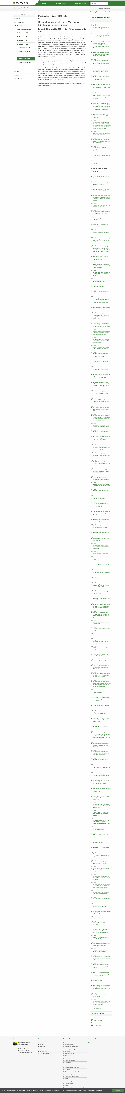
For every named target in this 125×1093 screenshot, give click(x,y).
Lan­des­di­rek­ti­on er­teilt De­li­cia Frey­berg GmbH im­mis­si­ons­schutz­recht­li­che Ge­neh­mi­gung (101, 141)
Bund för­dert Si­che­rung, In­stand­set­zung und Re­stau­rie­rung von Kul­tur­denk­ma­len (101, 401)
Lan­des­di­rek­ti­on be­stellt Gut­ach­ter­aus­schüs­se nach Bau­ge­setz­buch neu (101, 393)
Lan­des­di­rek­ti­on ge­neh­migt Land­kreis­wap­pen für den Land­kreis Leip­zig (101, 149)
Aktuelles (17, 18)
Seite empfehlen (92, 1039)
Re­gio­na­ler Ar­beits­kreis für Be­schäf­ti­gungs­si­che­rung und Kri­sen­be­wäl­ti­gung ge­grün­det (101, 790)
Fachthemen (18, 79)
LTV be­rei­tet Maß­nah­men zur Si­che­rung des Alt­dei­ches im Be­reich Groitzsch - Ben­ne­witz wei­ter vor (101, 376)
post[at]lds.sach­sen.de (26, 1052)
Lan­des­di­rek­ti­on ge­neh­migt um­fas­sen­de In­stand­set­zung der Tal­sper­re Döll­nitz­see (101, 878)
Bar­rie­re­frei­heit (43, 1051)
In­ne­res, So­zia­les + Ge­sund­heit (72, 1067)
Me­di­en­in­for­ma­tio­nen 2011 (25, 51)
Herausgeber (16, 1039)
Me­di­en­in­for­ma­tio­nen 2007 (25, 66)
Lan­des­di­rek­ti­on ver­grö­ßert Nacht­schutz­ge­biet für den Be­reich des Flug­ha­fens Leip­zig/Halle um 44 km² (101, 325)
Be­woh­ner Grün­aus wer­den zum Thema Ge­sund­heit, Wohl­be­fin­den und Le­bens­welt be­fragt (101, 355)
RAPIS (66, 1078)
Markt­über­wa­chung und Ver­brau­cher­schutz (74, 1087)
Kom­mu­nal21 (68, 1069)
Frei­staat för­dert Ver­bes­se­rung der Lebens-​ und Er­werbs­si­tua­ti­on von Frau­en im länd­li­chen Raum (101, 232)
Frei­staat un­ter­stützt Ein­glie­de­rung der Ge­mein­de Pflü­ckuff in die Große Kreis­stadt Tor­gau (101, 806)
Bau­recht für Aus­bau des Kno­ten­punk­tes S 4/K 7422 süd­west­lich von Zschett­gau (101, 116)
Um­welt (66, 1085)
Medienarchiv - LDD (22, 40)
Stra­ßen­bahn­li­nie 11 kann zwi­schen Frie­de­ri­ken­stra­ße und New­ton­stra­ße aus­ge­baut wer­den (101, 266)
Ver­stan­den (118, 1090)
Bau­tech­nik (67, 1051)
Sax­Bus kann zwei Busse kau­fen (100, 553)
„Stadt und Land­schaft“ (98, 286)
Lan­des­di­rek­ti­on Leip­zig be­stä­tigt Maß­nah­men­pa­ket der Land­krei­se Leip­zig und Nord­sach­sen (101, 753)
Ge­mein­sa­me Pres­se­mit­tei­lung (100, 660)
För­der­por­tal (67, 1058)
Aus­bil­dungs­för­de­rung (70, 1049)
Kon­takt (41, 1044)
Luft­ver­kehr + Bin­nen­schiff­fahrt (72, 1076)
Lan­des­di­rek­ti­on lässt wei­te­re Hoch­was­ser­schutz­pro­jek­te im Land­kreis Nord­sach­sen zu (101, 720)
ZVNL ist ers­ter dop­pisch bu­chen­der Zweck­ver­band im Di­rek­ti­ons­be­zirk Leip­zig (101, 409)
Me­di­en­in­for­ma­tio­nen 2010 (25, 55)
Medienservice (19, 26)
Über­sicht (42, 1042)
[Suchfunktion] (99, 3)
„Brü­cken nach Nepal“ (98, 842)
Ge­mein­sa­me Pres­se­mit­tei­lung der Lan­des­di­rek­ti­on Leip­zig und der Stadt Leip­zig (101, 667)
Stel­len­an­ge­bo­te (19, 22)
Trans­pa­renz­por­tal (69, 1083)
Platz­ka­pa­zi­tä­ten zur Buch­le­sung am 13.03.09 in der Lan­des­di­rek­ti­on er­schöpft (101, 855)
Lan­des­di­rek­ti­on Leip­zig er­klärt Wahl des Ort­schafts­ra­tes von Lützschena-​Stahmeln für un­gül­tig (101, 447)
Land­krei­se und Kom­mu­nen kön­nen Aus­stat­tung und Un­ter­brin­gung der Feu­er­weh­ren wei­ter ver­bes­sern (101, 606)
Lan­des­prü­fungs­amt (69, 1074)
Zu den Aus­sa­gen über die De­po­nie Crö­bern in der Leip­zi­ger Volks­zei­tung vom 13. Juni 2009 (101, 585)
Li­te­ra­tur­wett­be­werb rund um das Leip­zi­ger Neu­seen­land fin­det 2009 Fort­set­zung (101, 814)
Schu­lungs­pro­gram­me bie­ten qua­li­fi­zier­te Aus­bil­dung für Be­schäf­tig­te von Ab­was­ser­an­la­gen (101, 240)
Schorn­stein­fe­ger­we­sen (70, 1081)
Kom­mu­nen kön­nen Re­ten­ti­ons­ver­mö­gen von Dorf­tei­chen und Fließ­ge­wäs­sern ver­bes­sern (101, 572)
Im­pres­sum (42, 1046)
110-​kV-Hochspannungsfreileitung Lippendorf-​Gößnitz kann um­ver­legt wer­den (101, 463)
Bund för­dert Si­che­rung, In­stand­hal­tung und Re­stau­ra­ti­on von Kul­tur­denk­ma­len (101, 745)
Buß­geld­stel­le (68, 1055)
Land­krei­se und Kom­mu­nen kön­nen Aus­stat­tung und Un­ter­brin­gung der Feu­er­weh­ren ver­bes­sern (101, 675)
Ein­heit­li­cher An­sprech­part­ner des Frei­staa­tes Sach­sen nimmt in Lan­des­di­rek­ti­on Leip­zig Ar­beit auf (101, 27)
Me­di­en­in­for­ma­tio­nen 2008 (25, 62)
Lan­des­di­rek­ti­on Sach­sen (24, 8)
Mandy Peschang (97, 1020)
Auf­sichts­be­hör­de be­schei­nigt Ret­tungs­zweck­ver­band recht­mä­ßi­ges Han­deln (101, 966)
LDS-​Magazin (68, 1042)
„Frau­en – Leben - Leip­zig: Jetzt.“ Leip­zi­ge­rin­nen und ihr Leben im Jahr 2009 (101, 836)
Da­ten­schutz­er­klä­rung (38, 1090)
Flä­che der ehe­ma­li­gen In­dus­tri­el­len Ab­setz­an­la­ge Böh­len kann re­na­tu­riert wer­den (101, 870)
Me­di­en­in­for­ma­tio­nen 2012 (25, 47)
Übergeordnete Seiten (104, 8)
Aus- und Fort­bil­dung (69, 1044)
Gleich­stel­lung (68, 1062)
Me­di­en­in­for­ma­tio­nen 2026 (24, 29)
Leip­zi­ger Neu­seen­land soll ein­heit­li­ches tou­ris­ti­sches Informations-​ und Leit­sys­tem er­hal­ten (101, 767)
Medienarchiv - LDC (22, 37)
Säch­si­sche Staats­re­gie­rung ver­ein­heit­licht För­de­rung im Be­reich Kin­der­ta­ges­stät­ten (101, 699)
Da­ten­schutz (43, 1049)
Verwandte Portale (68, 1039)
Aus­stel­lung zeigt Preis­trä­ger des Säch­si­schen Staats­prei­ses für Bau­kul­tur (101, 455)
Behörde (17, 71)
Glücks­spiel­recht (68, 1065)
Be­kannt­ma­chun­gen (69, 1053)
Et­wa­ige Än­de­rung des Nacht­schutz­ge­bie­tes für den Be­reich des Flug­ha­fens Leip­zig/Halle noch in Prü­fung (101, 641)
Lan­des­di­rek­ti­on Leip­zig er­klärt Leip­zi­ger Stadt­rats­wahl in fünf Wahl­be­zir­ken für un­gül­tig (101, 471)
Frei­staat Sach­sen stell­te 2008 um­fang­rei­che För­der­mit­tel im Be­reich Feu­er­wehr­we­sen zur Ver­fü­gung (101, 931)
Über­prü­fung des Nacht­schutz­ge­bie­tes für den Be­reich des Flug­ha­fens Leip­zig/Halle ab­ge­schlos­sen (101, 333)
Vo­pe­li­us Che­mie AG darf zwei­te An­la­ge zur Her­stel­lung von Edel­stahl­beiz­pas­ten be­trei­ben (101, 341)
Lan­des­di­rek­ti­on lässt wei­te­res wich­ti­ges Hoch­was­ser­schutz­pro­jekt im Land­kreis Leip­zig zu (102, 1003)
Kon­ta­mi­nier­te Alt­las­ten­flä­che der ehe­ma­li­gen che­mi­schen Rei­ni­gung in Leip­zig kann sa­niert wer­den (101, 258)
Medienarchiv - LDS (22, 33)
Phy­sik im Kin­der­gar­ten (98, 635)
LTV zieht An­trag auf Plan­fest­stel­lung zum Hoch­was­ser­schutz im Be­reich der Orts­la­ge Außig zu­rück (101, 78)
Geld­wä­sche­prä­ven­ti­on (70, 1060)
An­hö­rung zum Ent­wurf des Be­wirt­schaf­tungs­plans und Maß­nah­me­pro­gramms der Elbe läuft (101, 974)
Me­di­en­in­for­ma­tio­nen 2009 (25, 58)
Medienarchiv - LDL (22, 44)
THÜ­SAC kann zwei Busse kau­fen (101, 579)
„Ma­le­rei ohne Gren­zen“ (98, 980)
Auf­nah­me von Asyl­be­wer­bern (71, 1046)
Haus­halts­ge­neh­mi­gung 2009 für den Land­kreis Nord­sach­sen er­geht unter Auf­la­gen (101, 513)
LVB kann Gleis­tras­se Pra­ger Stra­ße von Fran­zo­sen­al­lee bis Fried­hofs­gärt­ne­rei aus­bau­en (101, 505)
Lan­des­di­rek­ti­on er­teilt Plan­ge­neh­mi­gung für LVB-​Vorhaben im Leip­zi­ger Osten (101, 958)
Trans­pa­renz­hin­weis (44, 1053)
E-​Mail (92, 1042)
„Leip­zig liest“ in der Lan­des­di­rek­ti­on (101, 918)
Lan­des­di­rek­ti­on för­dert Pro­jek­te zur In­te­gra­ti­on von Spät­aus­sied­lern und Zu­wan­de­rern (101, 798)
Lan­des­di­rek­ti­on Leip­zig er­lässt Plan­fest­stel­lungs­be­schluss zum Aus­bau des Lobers (101, 274)
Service (40, 1039)
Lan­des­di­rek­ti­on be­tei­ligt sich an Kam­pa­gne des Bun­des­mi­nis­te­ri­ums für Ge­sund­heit (101, 547)
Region (17, 75)
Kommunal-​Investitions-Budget (72, 1071)
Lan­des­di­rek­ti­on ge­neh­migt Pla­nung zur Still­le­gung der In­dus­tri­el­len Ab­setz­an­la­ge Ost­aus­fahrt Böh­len (101, 886)
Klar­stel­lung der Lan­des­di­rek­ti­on (100, 431)
